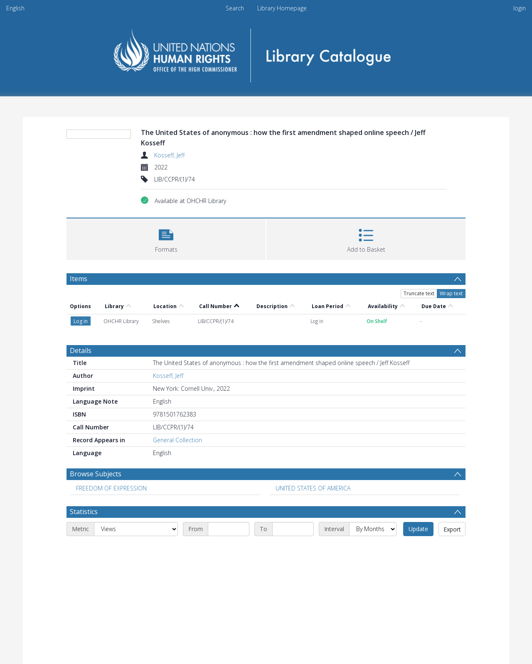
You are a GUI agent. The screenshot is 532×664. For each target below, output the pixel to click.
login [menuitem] (519, 8)
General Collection (177, 440)
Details (80, 350)
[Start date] (228, 529)
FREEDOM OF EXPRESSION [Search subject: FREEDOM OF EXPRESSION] (111, 488)
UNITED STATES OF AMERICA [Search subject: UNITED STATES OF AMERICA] (313, 488)
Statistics (84, 511)
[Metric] (136, 529)
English (15, 8)
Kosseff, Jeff (169, 155)
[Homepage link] (266, 52)
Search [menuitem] (235, 8)
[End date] (293, 529)
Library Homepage (282, 8)
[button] (166, 238)
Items (78, 278)
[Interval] (373, 529)
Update (418, 529)
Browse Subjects (95, 473)
